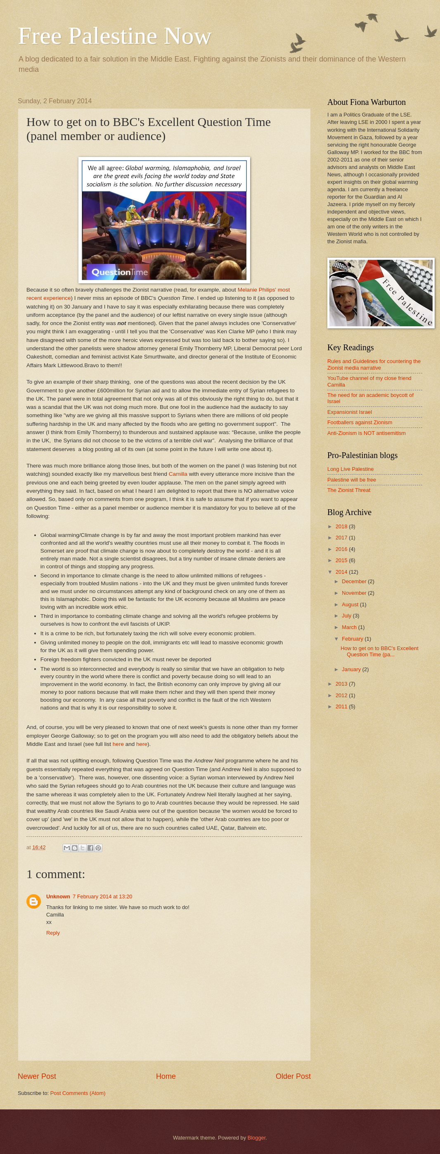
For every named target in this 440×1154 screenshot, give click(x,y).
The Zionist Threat (348, 490)
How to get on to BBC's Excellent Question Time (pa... (380, 651)
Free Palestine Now (115, 35)
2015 (342, 560)
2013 (342, 684)
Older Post (293, 1076)
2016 (342, 549)
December (355, 581)
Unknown (58, 896)
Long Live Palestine (350, 469)
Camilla (178, 474)
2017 (342, 537)
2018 (342, 526)
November (355, 593)
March (350, 627)
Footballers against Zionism (359, 422)
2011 (342, 706)
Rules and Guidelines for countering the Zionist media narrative (374, 364)
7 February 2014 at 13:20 (102, 896)
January (352, 669)
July (347, 616)
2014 (342, 572)
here (118, 744)
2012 (342, 695)
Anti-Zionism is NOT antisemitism (366, 433)
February (353, 639)
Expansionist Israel (349, 412)
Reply (53, 933)
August (351, 604)
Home (166, 1076)
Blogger (257, 1138)
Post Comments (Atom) (78, 1093)
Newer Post (37, 1076)
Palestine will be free (351, 480)
